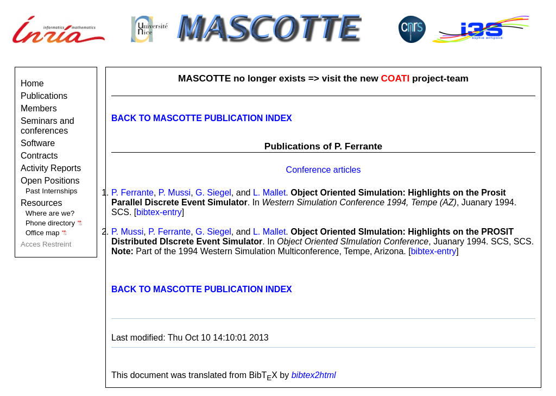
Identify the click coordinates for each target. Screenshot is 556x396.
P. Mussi (175, 192)
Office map (46, 233)
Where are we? (50, 213)
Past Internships (52, 191)
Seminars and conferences (47, 125)
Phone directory (54, 223)
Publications (44, 95)
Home (32, 83)
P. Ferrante (132, 192)
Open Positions (50, 180)
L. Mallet (269, 192)
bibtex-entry (159, 212)
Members (39, 108)
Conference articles (323, 169)
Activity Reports (51, 168)
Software (38, 143)
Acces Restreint (46, 244)
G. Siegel (213, 192)
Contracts (39, 155)
